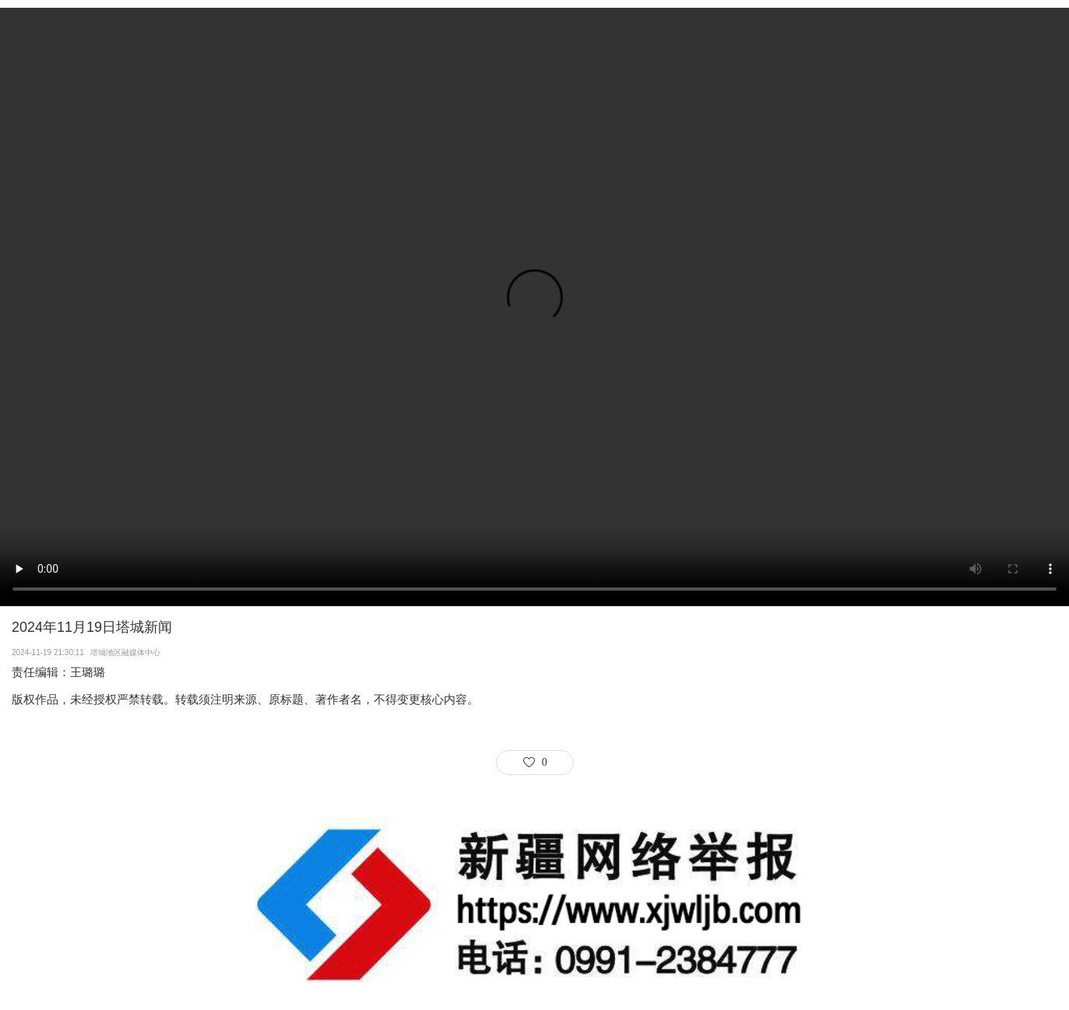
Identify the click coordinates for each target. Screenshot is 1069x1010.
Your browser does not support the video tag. (534, 307)
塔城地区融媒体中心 (127, 652)
